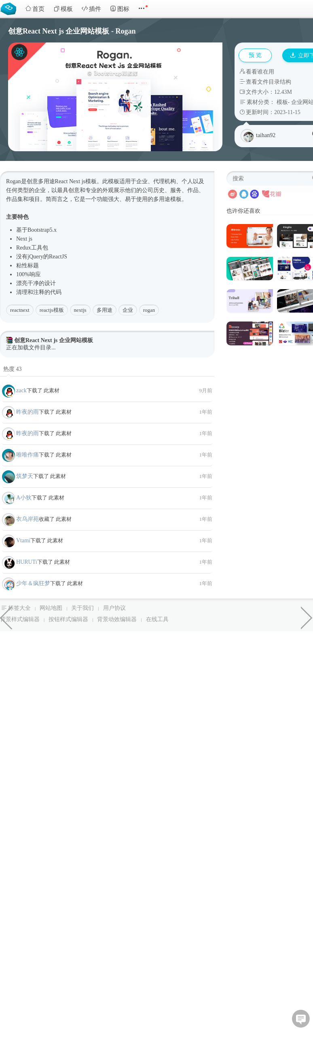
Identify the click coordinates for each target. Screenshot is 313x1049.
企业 (128, 310)
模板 (63, 8)
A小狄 (24, 498)
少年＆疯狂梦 (33, 583)
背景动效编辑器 (117, 619)
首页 (34, 8)
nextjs (80, 310)
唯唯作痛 (27, 455)
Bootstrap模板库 (10, 8)
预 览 (255, 55)
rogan (149, 310)
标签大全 (19, 608)
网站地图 (51, 608)
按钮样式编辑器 (68, 619)
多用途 (104, 310)
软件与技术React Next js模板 (6, 617)
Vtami (23, 540)
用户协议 (114, 608)
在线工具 (157, 619)
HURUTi (26, 562)
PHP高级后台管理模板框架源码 (307, 617)
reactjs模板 (52, 310)
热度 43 (12, 369)
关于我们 (82, 608)
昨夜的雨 (27, 412)
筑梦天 (24, 476)
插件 (91, 8)
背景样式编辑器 (20, 619)
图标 (119, 8)
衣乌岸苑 (27, 519)
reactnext (20, 310)
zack (21, 390)
